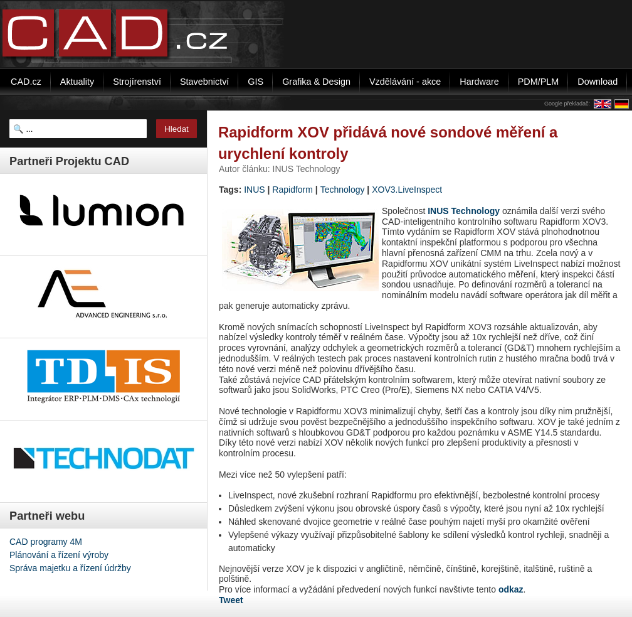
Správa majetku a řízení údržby (70, 568)
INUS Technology (464, 211)
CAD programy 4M (45, 542)
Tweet (231, 600)
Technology (342, 190)
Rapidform (292, 190)
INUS (254, 190)
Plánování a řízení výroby (58, 555)
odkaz (511, 589)
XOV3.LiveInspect (407, 190)
